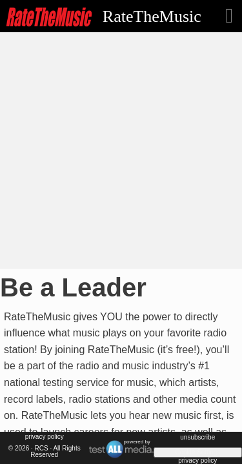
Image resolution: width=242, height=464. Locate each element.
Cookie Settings (197, 452)
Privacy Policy (44, 436)
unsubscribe (197, 437)
